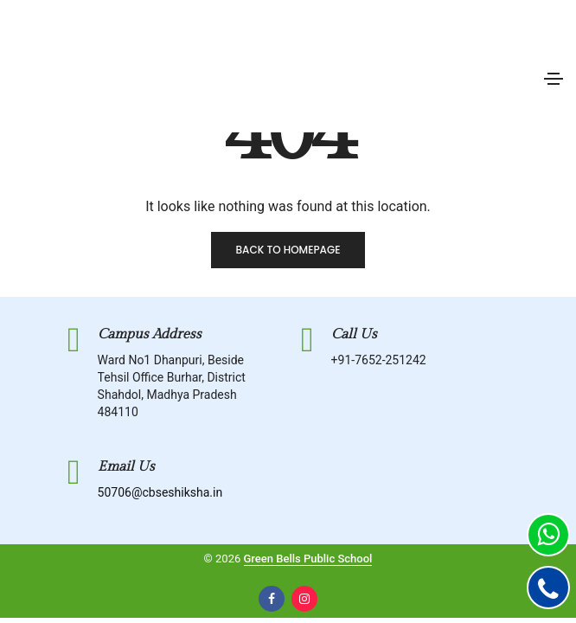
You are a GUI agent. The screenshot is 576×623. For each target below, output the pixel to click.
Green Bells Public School (308, 558)
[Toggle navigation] (553, 79)
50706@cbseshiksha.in (160, 492)
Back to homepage (287, 249)
